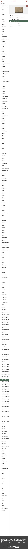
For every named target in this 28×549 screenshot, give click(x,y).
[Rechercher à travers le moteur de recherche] (13, 3)
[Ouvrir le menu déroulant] (1, 1)
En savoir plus (11, 546)
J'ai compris (17, 546)
